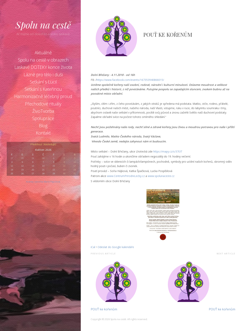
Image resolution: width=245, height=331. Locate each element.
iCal (93, 247)
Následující (50, 144)
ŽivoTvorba (43, 111)
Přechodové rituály (43, 104)
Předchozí (36, 144)
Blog (43, 126)
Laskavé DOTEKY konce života (43, 67)
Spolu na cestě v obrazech (43, 60)
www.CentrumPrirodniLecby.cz (126, 176)
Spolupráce (43, 118)
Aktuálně (43, 52)
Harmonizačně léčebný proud (43, 96)
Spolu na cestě (43, 25)
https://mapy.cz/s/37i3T (167, 151)
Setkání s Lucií (43, 82)
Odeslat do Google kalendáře (116, 247)
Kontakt (43, 133)
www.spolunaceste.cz (161, 176)
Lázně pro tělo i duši (43, 74)
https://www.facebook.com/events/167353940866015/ (130, 80)
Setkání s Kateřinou (43, 89)
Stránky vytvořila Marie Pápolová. (43, 181)
